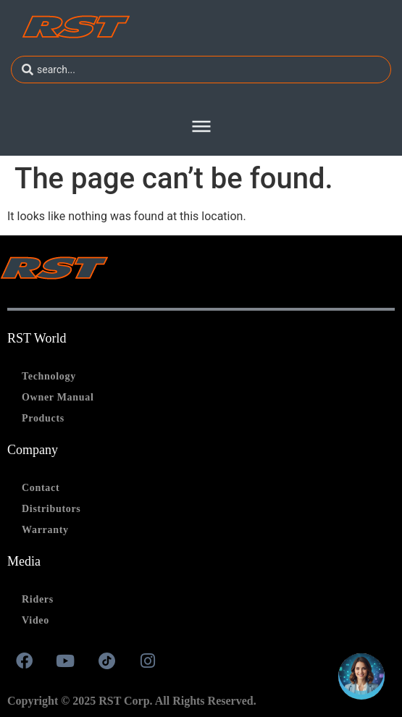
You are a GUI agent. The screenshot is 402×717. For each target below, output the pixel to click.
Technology (49, 376)
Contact (40, 487)
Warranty (45, 529)
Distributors (51, 508)
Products (43, 418)
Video (35, 620)
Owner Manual (58, 397)
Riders (38, 599)
